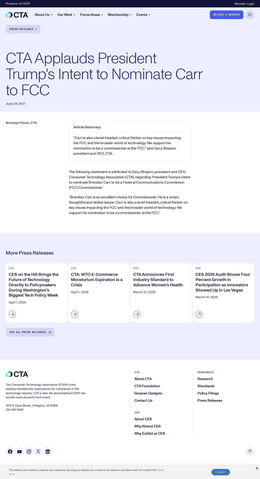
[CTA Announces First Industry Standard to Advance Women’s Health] (161, 293)
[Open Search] (250, 14)
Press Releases (21, 29)
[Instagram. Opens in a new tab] (29, 451)
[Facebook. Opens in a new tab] (10, 451)
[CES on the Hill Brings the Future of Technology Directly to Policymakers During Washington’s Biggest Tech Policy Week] (36, 293)
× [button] (256, 468)
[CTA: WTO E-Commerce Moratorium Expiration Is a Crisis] (99, 293)
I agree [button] (221, 472)
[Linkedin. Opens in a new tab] (47, 451)
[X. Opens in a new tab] (38, 451)
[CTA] (17, 15)
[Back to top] (250, 451)
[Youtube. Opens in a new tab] (19, 451)
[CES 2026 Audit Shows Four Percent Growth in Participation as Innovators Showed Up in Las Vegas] (223, 293)
